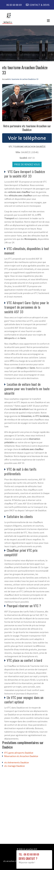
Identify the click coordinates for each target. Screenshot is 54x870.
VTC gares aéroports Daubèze (18, 752)
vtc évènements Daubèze (16, 762)
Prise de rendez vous (27, 164)
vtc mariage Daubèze (14, 765)
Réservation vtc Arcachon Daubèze (21, 756)
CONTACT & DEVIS (39, 4)
